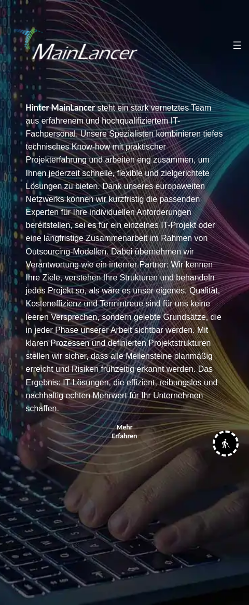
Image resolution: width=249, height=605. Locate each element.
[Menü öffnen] (237, 45)
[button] (226, 446)
